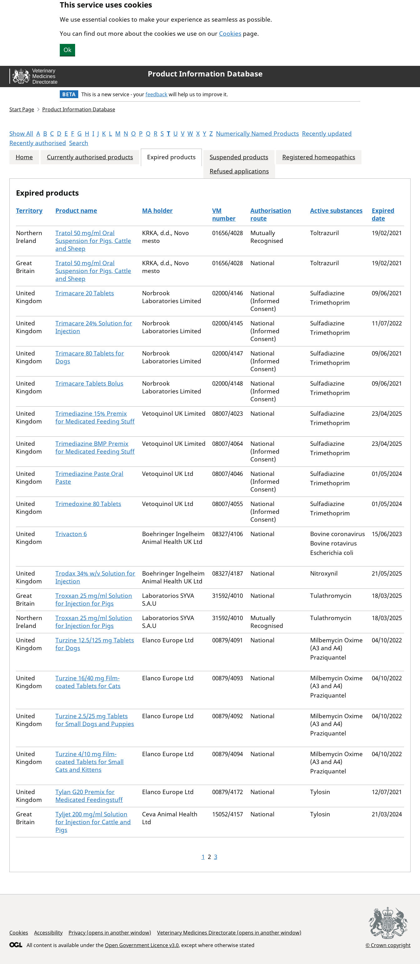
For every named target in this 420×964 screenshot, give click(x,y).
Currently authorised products (90, 157)
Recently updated (327, 133)
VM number (224, 215)
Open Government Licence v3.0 (142, 945)
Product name (76, 211)
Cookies (230, 33)
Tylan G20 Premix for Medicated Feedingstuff (89, 796)
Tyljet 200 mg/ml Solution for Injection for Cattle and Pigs (93, 822)
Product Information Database (205, 73)
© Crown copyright (388, 945)
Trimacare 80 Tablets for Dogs (89, 357)
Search (78, 143)
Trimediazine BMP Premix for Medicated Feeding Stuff (95, 448)
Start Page (21, 109)
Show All (21, 133)
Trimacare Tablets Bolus (89, 383)
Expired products (171, 157)
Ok (67, 50)
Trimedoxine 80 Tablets (88, 504)
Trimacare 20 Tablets (84, 293)
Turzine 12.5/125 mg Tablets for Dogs (94, 644)
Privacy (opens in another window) (110, 932)
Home (24, 157)
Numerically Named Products (257, 133)
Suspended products (239, 157)
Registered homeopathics (318, 157)
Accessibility (48, 932)
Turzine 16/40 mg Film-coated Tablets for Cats (87, 682)
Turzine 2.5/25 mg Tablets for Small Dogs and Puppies (94, 720)
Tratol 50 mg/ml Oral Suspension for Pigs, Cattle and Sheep (93, 241)
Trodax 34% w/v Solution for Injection (95, 577)
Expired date (383, 215)
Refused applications (239, 171)
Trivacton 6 (71, 534)
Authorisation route (270, 215)
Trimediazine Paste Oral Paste (89, 478)
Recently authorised (37, 143)
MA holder (157, 211)
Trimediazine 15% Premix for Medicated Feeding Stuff (95, 417)
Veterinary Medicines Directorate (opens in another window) (229, 932)
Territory (29, 211)
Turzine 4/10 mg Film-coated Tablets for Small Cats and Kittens (89, 762)
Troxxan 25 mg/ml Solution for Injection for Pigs (93, 600)
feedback (156, 94)
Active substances (336, 211)
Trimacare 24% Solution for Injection (93, 327)
